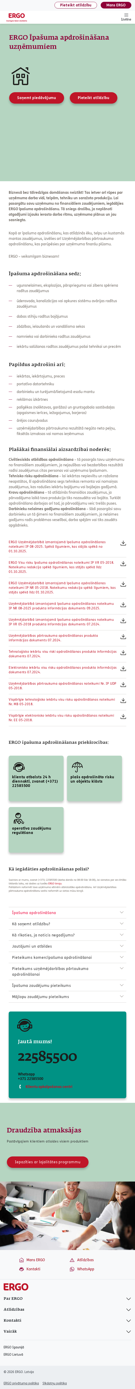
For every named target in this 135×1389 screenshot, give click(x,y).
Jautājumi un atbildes (32, 946)
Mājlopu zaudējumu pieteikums (40, 997)
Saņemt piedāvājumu (36, 98)
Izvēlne (126, 17)
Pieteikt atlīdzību (75, 5)
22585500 (47, 1057)
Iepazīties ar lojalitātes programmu (48, 1162)
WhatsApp (81, 1269)
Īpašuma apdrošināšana (34, 913)
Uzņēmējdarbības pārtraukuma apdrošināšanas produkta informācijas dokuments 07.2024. (53, 638)
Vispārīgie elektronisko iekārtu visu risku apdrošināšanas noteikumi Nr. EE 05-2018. (61, 718)
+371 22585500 (30, 1079)
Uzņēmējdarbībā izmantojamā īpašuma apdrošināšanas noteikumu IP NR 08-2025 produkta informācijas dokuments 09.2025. (61, 606)
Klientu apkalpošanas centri (48, 1087)
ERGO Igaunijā (14, 1347)
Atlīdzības (81, 1260)
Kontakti (29, 1269)
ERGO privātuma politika (21, 1383)
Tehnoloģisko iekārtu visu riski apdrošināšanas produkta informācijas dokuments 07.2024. (63, 654)
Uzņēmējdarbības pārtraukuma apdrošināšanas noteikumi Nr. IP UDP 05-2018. (62, 686)
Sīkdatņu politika (55, 1383)
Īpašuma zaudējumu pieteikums (41, 985)
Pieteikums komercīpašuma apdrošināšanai (52, 957)
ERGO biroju (55, 883)
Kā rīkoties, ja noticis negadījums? (43, 935)
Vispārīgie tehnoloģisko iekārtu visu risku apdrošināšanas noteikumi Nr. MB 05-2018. (62, 702)
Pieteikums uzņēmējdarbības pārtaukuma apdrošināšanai (50, 972)
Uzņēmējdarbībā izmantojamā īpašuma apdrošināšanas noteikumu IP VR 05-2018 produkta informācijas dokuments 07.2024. (61, 622)
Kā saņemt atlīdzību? (31, 924)
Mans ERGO (116, 5)
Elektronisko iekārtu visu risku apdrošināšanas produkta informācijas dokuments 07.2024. (63, 670)
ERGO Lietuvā (13, 1355)
